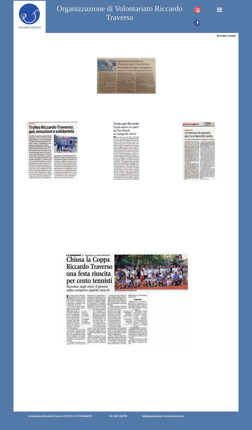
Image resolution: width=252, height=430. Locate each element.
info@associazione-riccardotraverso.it (163, 416)
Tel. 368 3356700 (118, 416)
